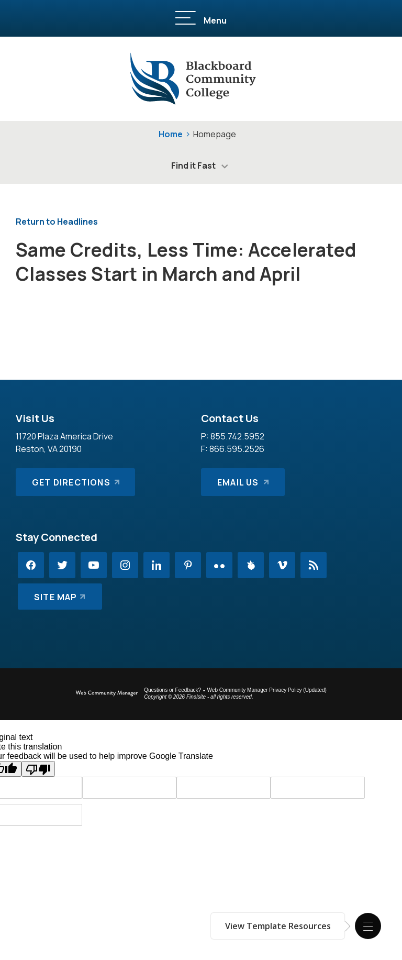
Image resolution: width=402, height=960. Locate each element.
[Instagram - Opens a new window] (125, 565)
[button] (368, 926)
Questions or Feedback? (172, 690)
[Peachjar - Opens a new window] (251, 565)
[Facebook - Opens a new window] (31, 565)
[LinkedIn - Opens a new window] (156, 565)
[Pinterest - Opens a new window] (188, 565)
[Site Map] (60, 596)
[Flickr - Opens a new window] (219, 565)
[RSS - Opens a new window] (313, 565)
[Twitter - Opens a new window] (62, 565)
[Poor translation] (38, 769)
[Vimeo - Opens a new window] (282, 565)
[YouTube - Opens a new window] (94, 565)
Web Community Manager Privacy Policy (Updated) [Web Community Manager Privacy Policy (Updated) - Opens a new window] (267, 690)
